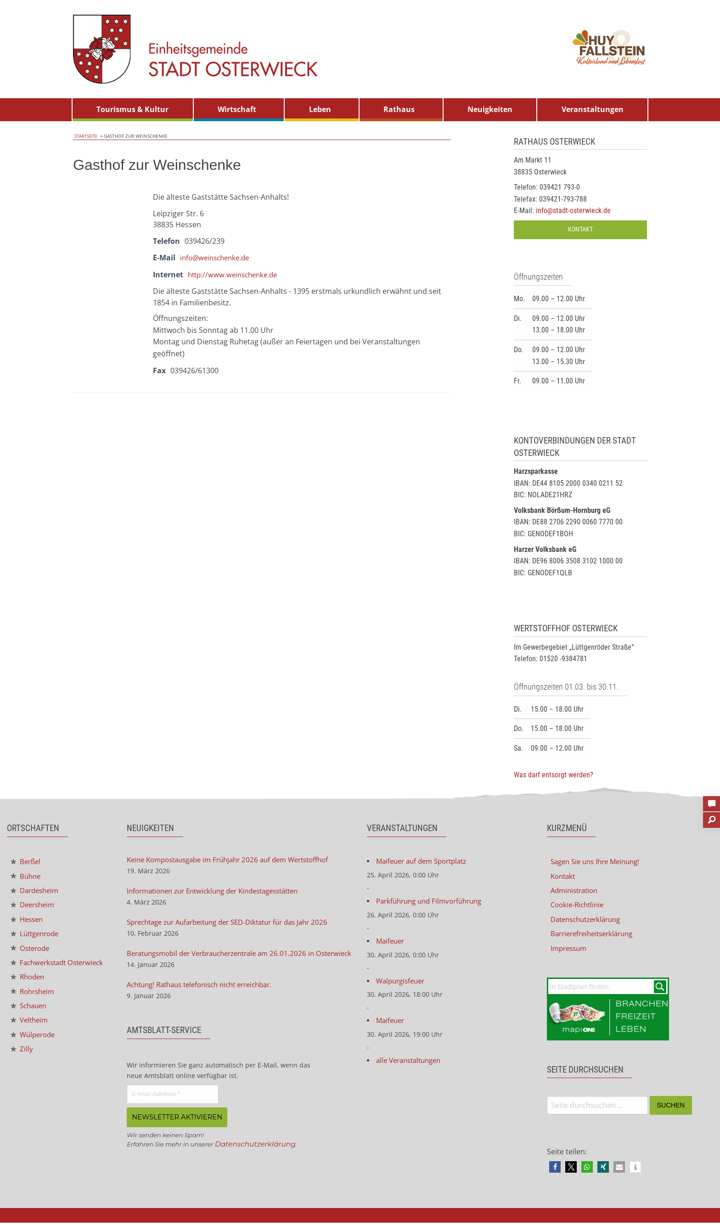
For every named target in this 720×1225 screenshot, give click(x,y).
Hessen (28, 921)
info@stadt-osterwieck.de (573, 210)
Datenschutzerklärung (257, 1157)
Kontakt (580, 229)
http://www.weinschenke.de (235, 274)
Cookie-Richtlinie (579, 906)
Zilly (22, 1061)
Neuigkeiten (489, 109)
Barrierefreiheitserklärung (596, 935)
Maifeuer (391, 943)
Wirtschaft (237, 109)
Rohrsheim (34, 1002)
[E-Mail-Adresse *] (173, 1108)
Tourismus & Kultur (132, 109)
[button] (555, 1169)
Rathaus (399, 109)
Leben (320, 109)
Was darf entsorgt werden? (553, 774)
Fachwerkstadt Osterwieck (41, 969)
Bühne (27, 877)
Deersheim (34, 906)
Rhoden (29, 988)
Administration (576, 891)
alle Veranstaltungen (412, 1064)
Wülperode (35, 1047)
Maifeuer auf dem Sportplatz (425, 862)
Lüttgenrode (37, 936)
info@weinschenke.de (217, 258)
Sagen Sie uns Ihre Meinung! (599, 862)
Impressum (570, 950)
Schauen (30, 1017)
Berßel (27, 862)
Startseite (85, 136)
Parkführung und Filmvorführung (433, 902)
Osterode (32, 951)
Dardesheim (37, 892)
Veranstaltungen (593, 109)
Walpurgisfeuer (402, 983)
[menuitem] (133, 109)
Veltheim (31, 1032)
